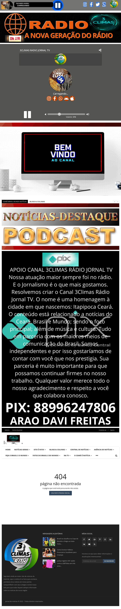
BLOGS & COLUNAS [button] (58, 449)
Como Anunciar (17, 430)
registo (112, 430)
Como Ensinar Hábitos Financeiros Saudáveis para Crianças (66, 552)
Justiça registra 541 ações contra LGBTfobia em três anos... (66, 563)
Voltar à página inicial (60, 493)
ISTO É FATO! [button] (40, 449)
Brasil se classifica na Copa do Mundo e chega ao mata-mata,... (67, 541)
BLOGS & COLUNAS (37, 201)
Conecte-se (102, 430)
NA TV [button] (67, 455)
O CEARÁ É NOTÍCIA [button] (83, 455)
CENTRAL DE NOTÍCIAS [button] (80, 449)
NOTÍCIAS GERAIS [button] (22, 449)
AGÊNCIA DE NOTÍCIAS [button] (104, 449)
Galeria (7, 430)
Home (8, 449)
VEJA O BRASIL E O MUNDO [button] (17, 455)
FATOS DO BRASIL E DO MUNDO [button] (46, 455)
